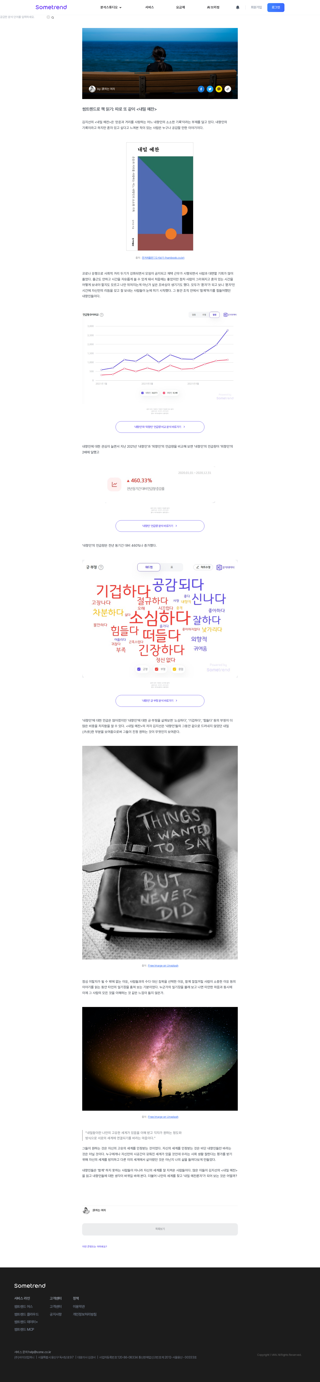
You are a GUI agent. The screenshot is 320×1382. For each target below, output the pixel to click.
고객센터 (56, 1307)
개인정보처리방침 (85, 1314)
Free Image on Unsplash (163, 965)
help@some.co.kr (39, 1352)
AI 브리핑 (213, 7)
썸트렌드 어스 (23, 1307)
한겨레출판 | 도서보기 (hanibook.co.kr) (163, 257)
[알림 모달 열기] (238, 7)
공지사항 (56, 1314)
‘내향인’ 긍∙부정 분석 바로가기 (160, 700)
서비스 (149, 7)
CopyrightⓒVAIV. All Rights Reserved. (279, 1354)
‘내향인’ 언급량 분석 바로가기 (160, 526)
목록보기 (160, 1229)
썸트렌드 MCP (24, 1329)
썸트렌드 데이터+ (26, 1322)
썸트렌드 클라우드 (26, 1314)
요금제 (180, 7)
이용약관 (79, 1307)
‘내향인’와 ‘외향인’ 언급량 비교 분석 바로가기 (160, 427)
